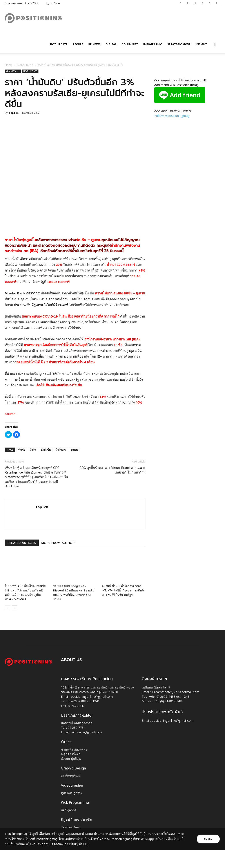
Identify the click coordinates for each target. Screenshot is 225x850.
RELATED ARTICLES (21, 543)
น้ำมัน (33, 449)
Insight (201, 44)
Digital (111, 44)
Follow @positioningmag (171, 116)
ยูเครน (74, 449)
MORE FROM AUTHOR (57, 543)
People (78, 44)
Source (10, 414)
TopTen (14, 112)
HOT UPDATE (58, 44)
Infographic (152, 44)
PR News (94, 44)
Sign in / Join (52, 3)
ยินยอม (208, 839)
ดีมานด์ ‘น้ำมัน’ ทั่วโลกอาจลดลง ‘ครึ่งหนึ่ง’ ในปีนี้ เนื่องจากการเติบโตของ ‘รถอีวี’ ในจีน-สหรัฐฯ (123, 590)
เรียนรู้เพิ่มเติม (79, 844)
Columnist (130, 44)
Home (9, 65)
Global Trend (25, 65)
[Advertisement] (75, 221)
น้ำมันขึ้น (46, 449)
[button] (215, 45)
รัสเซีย (21, 449)
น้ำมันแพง (61, 449)
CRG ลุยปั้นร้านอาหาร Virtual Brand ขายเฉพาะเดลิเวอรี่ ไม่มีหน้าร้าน (112, 470)
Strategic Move (179, 44)
